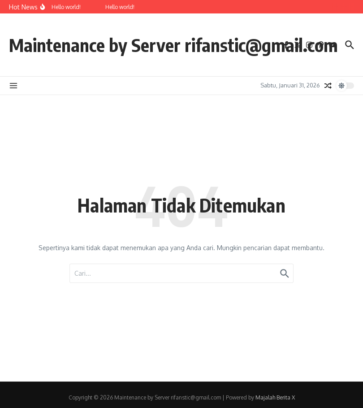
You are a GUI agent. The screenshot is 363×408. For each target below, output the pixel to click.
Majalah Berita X (275, 397)
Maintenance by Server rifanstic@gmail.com (173, 45)
